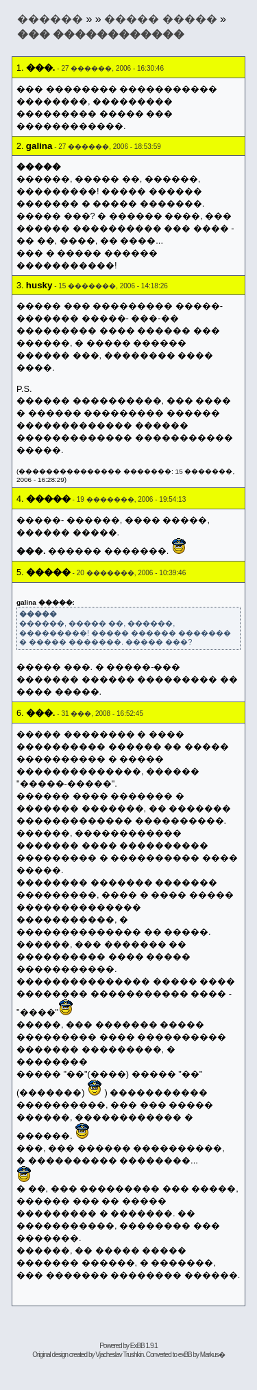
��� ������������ (100, 34)
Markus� (212, 1354)
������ (50, 19)
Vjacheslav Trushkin (119, 1354)
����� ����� (160, 19)
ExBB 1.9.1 (144, 1346)
